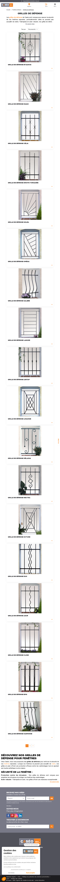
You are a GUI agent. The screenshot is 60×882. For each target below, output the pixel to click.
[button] (4, 879)
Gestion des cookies (16, 878)
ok (52, 798)
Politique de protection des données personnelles (35, 876)
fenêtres (7, 764)
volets (54, 764)
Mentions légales (11, 876)
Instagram (16, 815)
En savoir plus (30, 24)
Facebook (8, 815)
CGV (7, 878)
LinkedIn (20, 815)
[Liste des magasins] (15, 798)
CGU (19, 876)
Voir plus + (8, 805)
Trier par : (23, 29)
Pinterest (12, 815)
